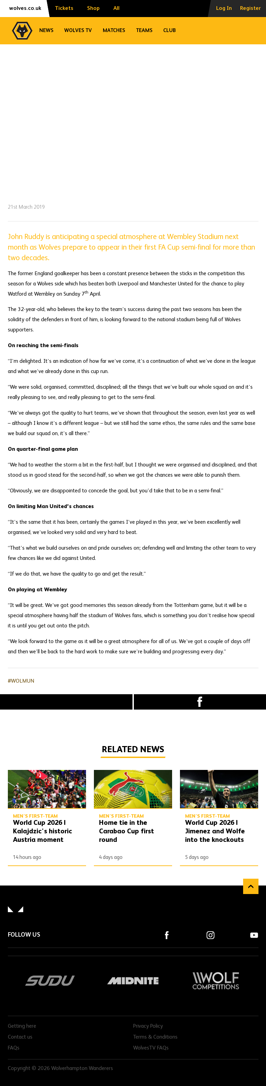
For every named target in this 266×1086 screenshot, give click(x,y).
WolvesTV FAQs (151, 1048)
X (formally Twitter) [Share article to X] (66, 702)
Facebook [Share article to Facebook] (200, 702)
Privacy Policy (148, 1026)
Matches (114, 30)
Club (169, 30)
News (46, 30)
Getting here (22, 1026)
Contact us (20, 1037)
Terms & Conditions (155, 1037)
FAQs (13, 1048)
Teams (144, 30)
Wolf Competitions (216, 981)
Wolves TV (78, 30)
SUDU (50, 981)
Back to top (250, 886)
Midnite (133, 981)
